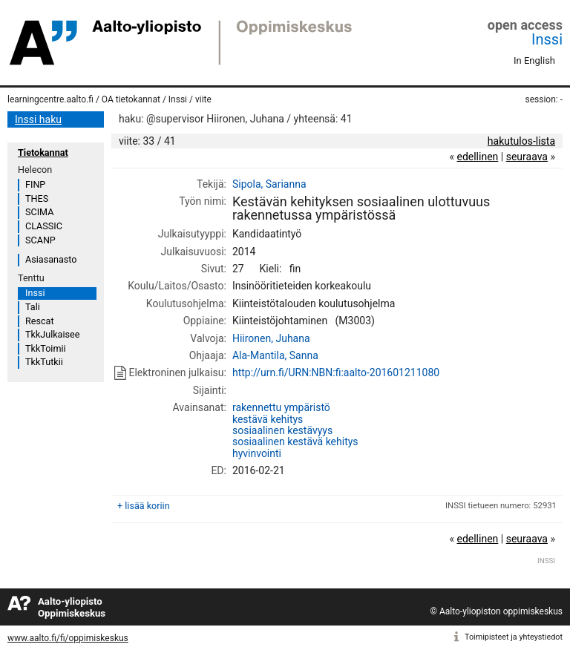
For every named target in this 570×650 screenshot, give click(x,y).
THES (36, 198)
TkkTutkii (44, 361)
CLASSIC (43, 226)
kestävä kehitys (267, 419)
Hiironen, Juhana (271, 338)
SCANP (40, 240)
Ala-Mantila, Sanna (275, 355)
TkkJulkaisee (52, 334)
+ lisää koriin (143, 505)
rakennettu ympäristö (281, 407)
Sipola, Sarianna (269, 184)
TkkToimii (45, 348)
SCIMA (39, 211)
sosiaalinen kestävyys (282, 430)
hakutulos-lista (521, 141)
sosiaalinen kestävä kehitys (295, 441)
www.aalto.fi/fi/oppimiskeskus (67, 638)
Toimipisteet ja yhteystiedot (514, 637)
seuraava (527, 156)
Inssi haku (38, 119)
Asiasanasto (50, 259)
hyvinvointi (256, 453)
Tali (32, 306)
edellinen (477, 156)
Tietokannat (43, 152)
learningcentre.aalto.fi (50, 99)
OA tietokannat (131, 99)
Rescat (39, 320)
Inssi (547, 39)
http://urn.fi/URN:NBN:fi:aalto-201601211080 (335, 372)
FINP (35, 184)
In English (534, 60)
